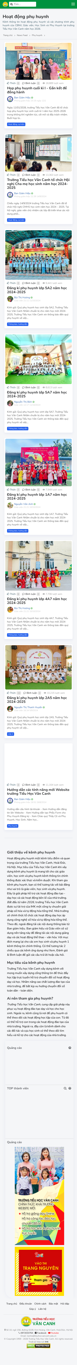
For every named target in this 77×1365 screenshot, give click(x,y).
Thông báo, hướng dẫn (17, 324)
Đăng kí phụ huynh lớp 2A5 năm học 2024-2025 (37, 699)
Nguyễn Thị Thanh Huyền (28, 707)
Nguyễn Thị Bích (23, 402)
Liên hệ (42, 1309)
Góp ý (32, 1309)
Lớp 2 (10, 734)
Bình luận (29, 83)
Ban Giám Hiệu (22, 97)
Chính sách (40, 1303)
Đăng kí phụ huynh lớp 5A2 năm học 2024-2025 (37, 290)
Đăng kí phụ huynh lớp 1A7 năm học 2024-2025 (37, 496)
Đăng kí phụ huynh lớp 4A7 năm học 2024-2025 (37, 601)
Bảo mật (53, 1303)
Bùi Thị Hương (22, 297)
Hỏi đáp (64, 1303)
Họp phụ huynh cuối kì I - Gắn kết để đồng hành (37, 90)
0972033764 (27, 1333)
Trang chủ (11, 1303)
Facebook (40, 1333)
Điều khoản (26, 1303)
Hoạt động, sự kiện (16, 124)
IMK (47, 1341)
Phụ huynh (12, 826)
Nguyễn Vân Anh (23, 504)
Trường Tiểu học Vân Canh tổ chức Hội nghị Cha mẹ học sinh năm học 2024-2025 (38, 183)
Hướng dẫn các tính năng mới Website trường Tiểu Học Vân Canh (38, 791)
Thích (11, 83)
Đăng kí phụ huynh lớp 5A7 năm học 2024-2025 (37, 394)
